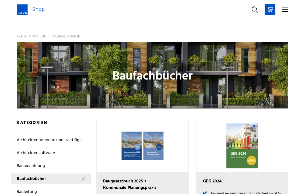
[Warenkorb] (270, 9)
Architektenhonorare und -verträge (49, 140)
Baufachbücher (66, 36)
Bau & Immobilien (32, 36)
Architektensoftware (36, 153)
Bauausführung (31, 166)
